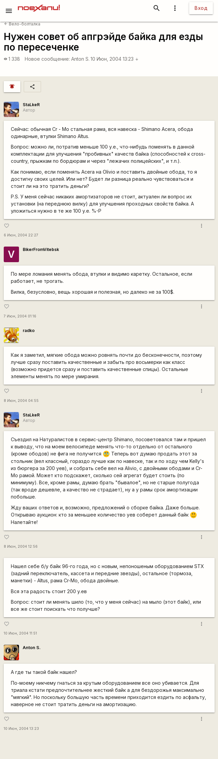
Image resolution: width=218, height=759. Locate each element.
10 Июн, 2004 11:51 (20, 633)
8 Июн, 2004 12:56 (21, 546)
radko (29, 330)
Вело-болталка (22, 23)
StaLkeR (31, 104)
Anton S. (80, 59)
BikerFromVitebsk (41, 249)
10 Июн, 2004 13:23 (115, 59)
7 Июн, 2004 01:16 (20, 316)
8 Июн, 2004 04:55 (21, 400)
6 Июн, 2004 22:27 (21, 235)
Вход (201, 8)
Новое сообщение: (47, 59)
